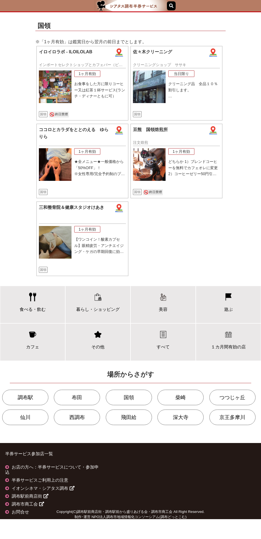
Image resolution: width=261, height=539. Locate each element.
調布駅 (25, 397)
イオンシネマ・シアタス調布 (43, 488)
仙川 (25, 417)
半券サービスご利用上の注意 (40, 480)
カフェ (32, 339)
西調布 (77, 417)
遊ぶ (228, 302)
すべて (163, 339)
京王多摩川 (232, 417)
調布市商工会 (28, 504)
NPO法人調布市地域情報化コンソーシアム (125, 517)
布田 (77, 397)
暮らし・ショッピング (98, 302)
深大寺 (180, 417)
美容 (163, 302)
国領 (129, 397)
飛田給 (128, 417)
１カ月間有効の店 (228, 339)
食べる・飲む (33, 302)
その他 (97, 339)
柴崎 (180, 397)
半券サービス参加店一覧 (29, 453)
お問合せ (20, 512)
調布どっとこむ (173, 517)
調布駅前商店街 (30, 496)
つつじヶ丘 (232, 397)
